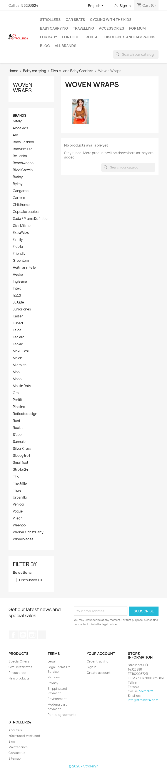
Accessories (111, 28)
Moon (17, 379)
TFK (16, 476)
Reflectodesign (25, 414)
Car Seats (75, 19)
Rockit (18, 428)
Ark (15, 135)
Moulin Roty (22, 386)
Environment (57, 699)
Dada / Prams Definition (31, 219)
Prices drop (17, 673)
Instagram (32, 634)
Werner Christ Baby (28, 532)
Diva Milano (21, 226)
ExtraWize (21, 233)
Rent (16, 421)
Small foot (20, 462)
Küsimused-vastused (24, 736)
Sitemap (14, 758)
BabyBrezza (22, 149)
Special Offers (18, 661)
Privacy (53, 683)
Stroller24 (20, 469)
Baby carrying (54, 28)
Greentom (21, 260)
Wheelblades (23, 539)
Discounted (30, 580)
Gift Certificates (20, 667)
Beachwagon (23, 163)
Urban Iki (20, 497)
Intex (17, 288)
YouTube (22, 634)
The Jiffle (20, 483)
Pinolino (19, 407)
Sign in (92, 667)
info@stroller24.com (143, 700)
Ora (16, 393)
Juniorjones (22, 309)
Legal (51, 661)
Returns (54, 677)
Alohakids (20, 128)
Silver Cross (22, 449)
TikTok (42, 634)
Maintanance (18, 747)
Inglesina (20, 281)
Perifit (17, 400)
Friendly (19, 253)
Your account (101, 653)
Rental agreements (62, 715)
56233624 (29, 5)
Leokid (18, 344)
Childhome (21, 205)
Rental (92, 37)
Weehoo (19, 525)
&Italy (17, 121)
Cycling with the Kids (111, 19)
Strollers (50, 19)
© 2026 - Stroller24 (84, 766)
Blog (45, 45)
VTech (17, 518)
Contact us (16, 753)
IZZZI (17, 295)
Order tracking (98, 661)
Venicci (18, 504)
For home (71, 37)
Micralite (20, 365)
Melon (17, 358)
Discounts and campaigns (129, 37)
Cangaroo (20, 191)
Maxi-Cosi (21, 351)
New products (19, 678)
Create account (98, 673)
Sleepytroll (21, 455)
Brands (19, 115)
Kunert (18, 323)
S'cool (17, 435)
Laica (17, 330)
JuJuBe (18, 302)
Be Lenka (20, 156)
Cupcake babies (25, 212)
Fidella (18, 246)
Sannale (19, 442)
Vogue (18, 511)
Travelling (83, 28)
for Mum (137, 28)
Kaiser (18, 316)
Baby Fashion (23, 142)
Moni (16, 372)
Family (18, 240)
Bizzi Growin (23, 170)
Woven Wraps (22, 87)
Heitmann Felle (24, 267)
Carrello (19, 198)
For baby (48, 37)
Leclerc (18, 337)
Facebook (13, 634)
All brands (65, 45)
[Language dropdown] (96, 5)
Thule (17, 490)
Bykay (18, 184)
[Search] (136, 54)
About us (15, 730)
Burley (18, 177)
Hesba (18, 274)
